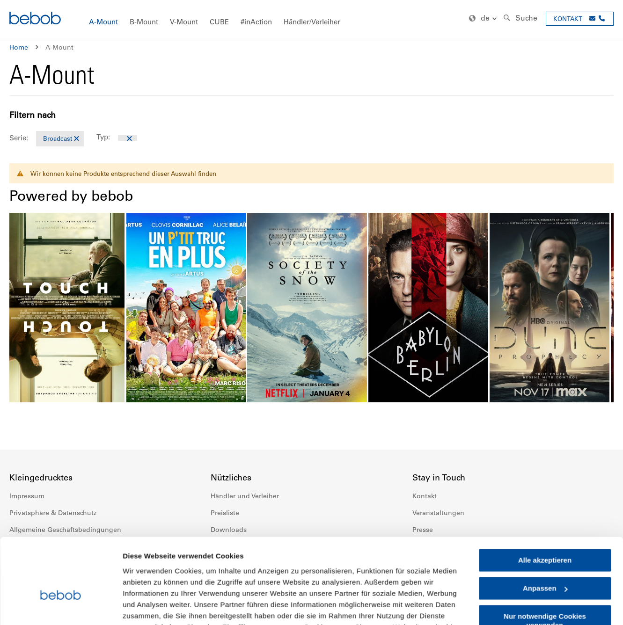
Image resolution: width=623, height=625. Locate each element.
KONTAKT (567, 18)
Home (18, 47)
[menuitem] (103, 22)
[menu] (311, 19)
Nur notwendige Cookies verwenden (545, 563)
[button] (484, 18)
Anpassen (545, 531)
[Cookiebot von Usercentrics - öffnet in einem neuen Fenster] (61, 607)
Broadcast (57, 138)
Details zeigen (146, 606)
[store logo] (35, 19)
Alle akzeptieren (545, 503)
